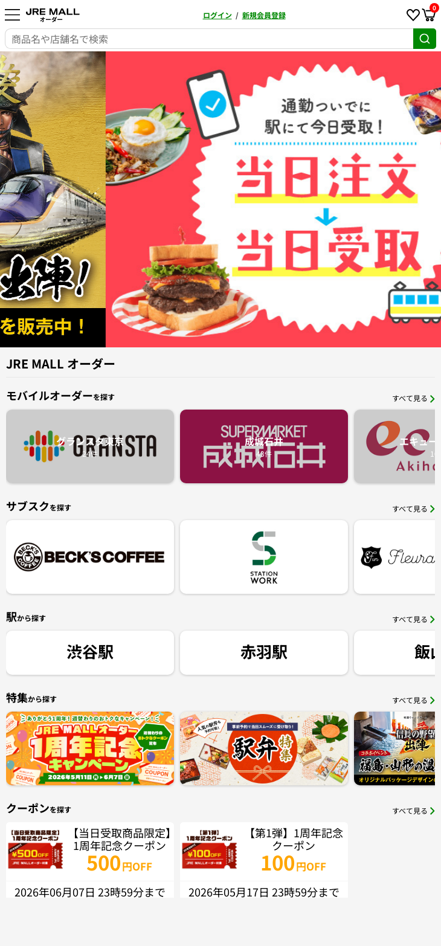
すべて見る (413, 398)
